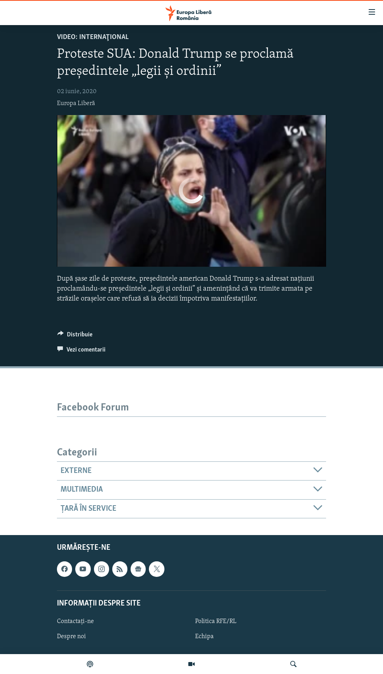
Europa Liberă (76, 103)
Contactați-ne (75, 621)
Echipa (204, 636)
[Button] (74, 336)
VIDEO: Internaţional (93, 37)
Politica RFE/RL (215, 621)
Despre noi (71, 636)
